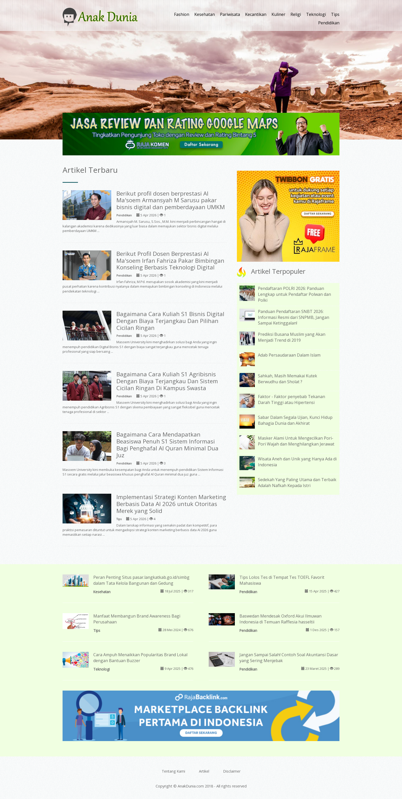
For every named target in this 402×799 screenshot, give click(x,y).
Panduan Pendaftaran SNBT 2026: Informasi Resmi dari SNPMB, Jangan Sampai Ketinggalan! (293, 317)
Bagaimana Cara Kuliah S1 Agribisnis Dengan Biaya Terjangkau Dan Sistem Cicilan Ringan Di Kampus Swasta (167, 381)
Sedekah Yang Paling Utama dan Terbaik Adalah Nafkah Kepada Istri (297, 482)
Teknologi (316, 14)
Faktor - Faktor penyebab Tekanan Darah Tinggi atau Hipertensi (291, 399)
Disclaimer (231, 771)
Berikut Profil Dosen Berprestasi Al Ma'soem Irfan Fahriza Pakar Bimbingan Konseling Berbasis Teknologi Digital (170, 260)
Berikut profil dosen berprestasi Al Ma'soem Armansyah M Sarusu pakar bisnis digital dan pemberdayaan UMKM (170, 200)
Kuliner (278, 14)
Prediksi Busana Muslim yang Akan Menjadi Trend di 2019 (291, 337)
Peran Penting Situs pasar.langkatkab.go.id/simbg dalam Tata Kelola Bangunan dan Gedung (141, 580)
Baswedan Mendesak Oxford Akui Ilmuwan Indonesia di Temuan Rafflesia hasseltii (280, 619)
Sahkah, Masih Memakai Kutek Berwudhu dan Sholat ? (287, 379)
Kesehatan (204, 14)
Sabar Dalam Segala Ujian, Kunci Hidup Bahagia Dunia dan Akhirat (295, 420)
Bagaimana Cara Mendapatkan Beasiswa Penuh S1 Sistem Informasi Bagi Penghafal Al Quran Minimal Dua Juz (167, 444)
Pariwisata (230, 14)
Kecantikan (255, 14)
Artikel (204, 771)
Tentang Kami (173, 771)
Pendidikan (328, 23)
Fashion (181, 14)
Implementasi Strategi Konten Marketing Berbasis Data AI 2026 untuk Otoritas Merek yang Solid (171, 504)
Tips (335, 14)
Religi (295, 14)
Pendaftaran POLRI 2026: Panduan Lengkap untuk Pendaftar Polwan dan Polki (294, 294)
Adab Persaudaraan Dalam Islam (289, 355)
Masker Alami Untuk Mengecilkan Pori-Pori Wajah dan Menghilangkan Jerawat (296, 441)
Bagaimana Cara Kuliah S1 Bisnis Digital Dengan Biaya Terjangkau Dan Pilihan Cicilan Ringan (170, 321)
